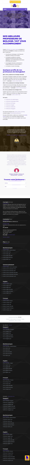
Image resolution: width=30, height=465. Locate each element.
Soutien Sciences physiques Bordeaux (10, 274)
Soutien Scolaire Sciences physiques (10, 267)
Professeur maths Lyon (7, 426)
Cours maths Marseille (7, 351)
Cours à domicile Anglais (7, 434)
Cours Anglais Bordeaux (7, 370)
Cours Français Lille (6, 383)
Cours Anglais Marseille (7, 368)
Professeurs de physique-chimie (12, 101)
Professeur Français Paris (8, 453)
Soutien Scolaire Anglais (7, 283)
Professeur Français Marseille (9, 456)
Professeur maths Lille (7, 421)
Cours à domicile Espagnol (8, 400)
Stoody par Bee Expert (13, 317)
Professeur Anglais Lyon (8, 443)
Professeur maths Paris (7, 419)
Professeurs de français (10, 103)
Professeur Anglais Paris (8, 436)
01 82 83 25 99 (15, 1)
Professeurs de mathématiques (12, 99)
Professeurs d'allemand (10, 106)
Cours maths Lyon (6, 355)
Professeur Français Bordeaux (9, 458)
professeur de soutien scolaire (12, 49)
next (21, 170)
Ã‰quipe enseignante (14, 23)
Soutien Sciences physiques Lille (9, 270)
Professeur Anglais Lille (7, 438)
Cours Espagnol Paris (7, 331)
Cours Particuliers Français (8, 380)
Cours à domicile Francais (8, 451)
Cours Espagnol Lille (7, 333)
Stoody (7, 319)
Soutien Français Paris (7, 302)
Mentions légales (6, 237)
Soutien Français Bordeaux (8, 308)
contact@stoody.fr (11, 234)
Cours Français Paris (7, 381)
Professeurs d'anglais (10, 105)
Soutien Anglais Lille (7, 287)
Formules (18, 319)
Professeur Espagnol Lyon (8, 409)
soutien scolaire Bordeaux (21, 87)
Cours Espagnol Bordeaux (8, 336)
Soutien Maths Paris (7, 252)
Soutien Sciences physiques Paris (9, 268)
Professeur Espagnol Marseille (9, 406)
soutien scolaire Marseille (17, 80)
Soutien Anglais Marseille (8, 289)
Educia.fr (10, 325)
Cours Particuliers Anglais (8, 363)
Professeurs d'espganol (10, 108)
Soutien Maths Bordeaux (8, 257)
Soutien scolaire (13, 319)
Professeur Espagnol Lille (8, 404)
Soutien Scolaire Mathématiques (9, 250)
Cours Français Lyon (7, 389)
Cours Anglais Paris (6, 365)
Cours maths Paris (6, 348)
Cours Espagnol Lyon (7, 338)
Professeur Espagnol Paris (8, 402)
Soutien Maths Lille (6, 253)
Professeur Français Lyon (8, 460)
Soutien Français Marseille (8, 306)
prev (8, 170)
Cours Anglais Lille (6, 366)
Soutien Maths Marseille (7, 255)
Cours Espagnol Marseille (8, 334)
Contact (19, 320)
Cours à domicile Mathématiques (9, 417)
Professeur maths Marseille (8, 423)
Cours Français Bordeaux (8, 387)
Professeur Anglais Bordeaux (9, 441)
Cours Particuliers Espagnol (8, 329)
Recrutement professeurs (15, 113)
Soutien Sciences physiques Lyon (9, 276)
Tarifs (16, 320)
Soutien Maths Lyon (7, 259)
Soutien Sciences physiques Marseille (10, 272)
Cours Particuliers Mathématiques (9, 346)
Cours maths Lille (6, 349)
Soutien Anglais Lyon (7, 293)
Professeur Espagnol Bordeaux (9, 408)
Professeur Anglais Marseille (8, 439)
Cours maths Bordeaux (7, 353)
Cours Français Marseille (7, 385)
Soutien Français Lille (7, 304)
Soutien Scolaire (6, 23)
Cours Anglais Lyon (6, 372)
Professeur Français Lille (8, 454)
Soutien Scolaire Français (8, 300)
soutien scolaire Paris (16, 94)
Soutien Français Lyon (7, 309)
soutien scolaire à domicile (19, 111)
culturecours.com (11, 396)
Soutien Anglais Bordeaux (8, 291)
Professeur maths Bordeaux (8, 424)
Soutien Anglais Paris (7, 285)
